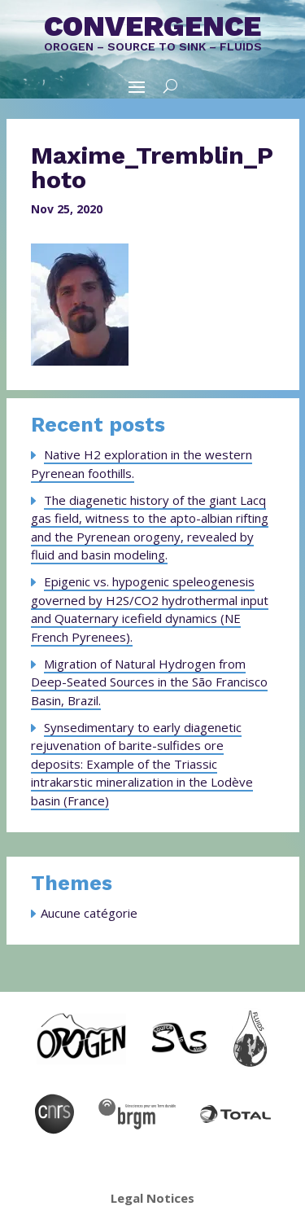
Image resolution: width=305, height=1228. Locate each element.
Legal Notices (152, 1198)
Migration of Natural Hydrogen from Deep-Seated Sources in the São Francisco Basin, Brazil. (149, 682)
